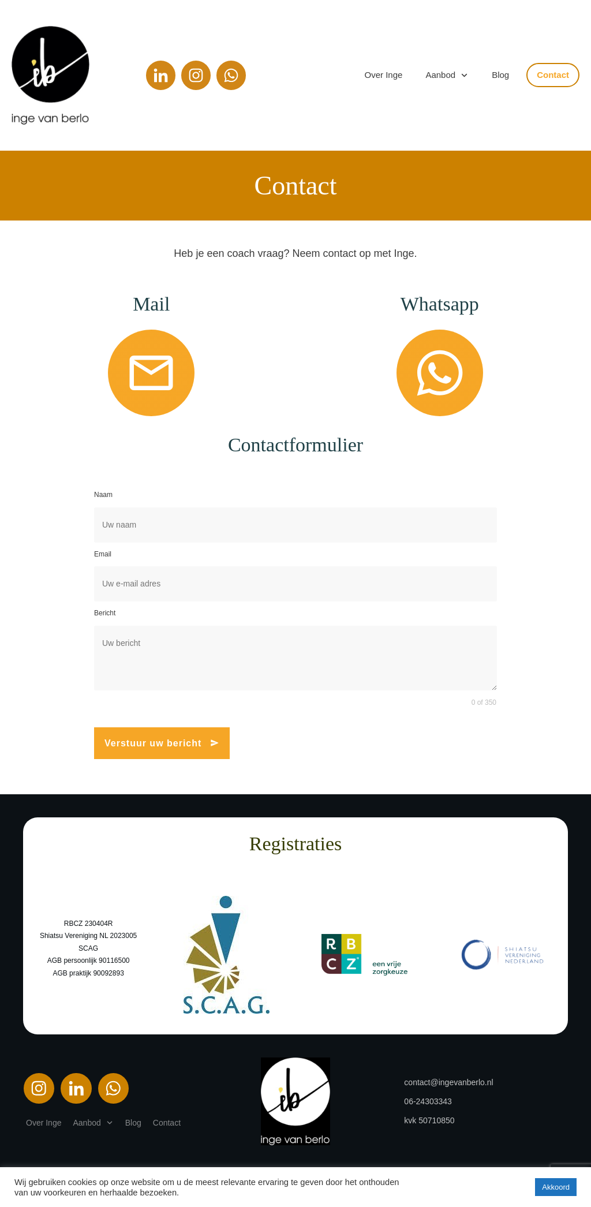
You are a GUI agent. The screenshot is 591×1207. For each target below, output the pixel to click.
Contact (295, 185)
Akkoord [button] (556, 1187)
